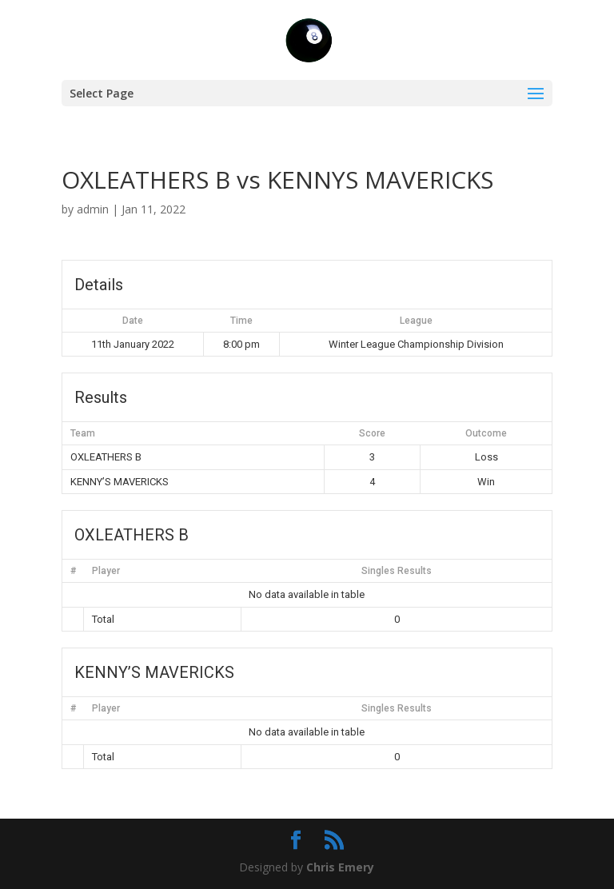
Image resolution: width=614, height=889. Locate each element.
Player (106, 570)
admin (93, 209)
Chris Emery (340, 867)
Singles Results (396, 570)
